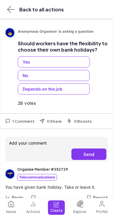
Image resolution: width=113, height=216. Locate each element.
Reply (14, 197)
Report (97, 197)
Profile (102, 207)
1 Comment (20, 121)
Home (11, 207)
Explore (79, 207)
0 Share (50, 121)
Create (56, 207)
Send (88, 154)
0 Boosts (79, 121)
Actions (33, 207)
